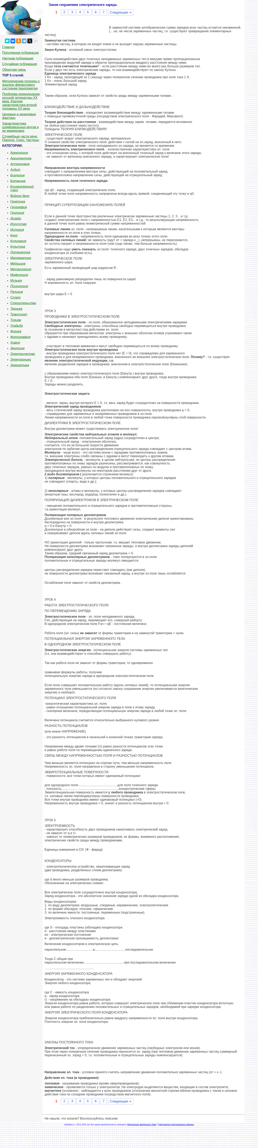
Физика (15, 331)
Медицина (18, 263)
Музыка (16, 280)
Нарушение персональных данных (176, 1124)
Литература (20, 252)
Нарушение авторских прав (141, 1124)
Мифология (19, 275)
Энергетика (19, 365)
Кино (14, 235)
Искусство (18, 224)
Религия (16, 292)
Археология (19, 152)
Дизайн (15, 218)
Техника (16, 308)
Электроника (20, 359)
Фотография (20, 337)
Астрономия (20, 164)
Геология (17, 212)
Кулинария (18, 241)
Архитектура (20, 158)
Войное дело (19, 196)
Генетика (17, 201)
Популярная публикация (20, 52)
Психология (19, 286)
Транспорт (18, 314)
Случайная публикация (19, 64)
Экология (17, 348)
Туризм (15, 320)
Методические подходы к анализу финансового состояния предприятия (21, 84)
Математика (20, 258)
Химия (15, 342)
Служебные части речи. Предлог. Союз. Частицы (20, 138)
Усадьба (16, 325)
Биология (17, 175)
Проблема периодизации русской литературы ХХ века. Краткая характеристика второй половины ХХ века (21, 101)
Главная (8, 47)
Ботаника (18, 181)
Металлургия (20, 269)
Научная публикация (17, 58)
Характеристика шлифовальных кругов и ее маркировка (20, 127)
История (17, 229)
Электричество (22, 354)
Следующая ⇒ (120, 12)
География (18, 207)
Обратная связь (14, 69)
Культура (17, 246)
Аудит (15, 169)
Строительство (23, 303)
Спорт (15, 297)
